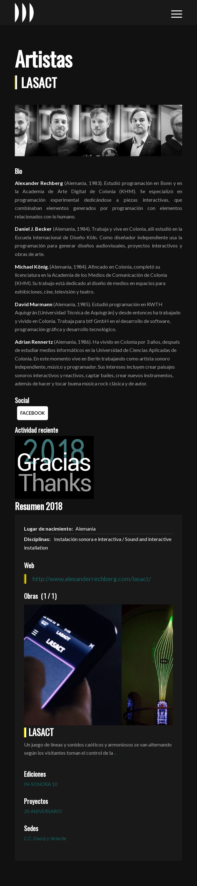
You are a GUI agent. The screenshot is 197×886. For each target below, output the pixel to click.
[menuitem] (173, 12)
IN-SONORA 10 (40, 784)
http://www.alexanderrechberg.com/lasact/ (92, 578)
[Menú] (173, 12)
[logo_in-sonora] (82, 12)
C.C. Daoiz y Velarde (45, 838)
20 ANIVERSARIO (43, 811)
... (115, 753)
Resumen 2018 (38, 506)
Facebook (32, 413)
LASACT (41, 732)
